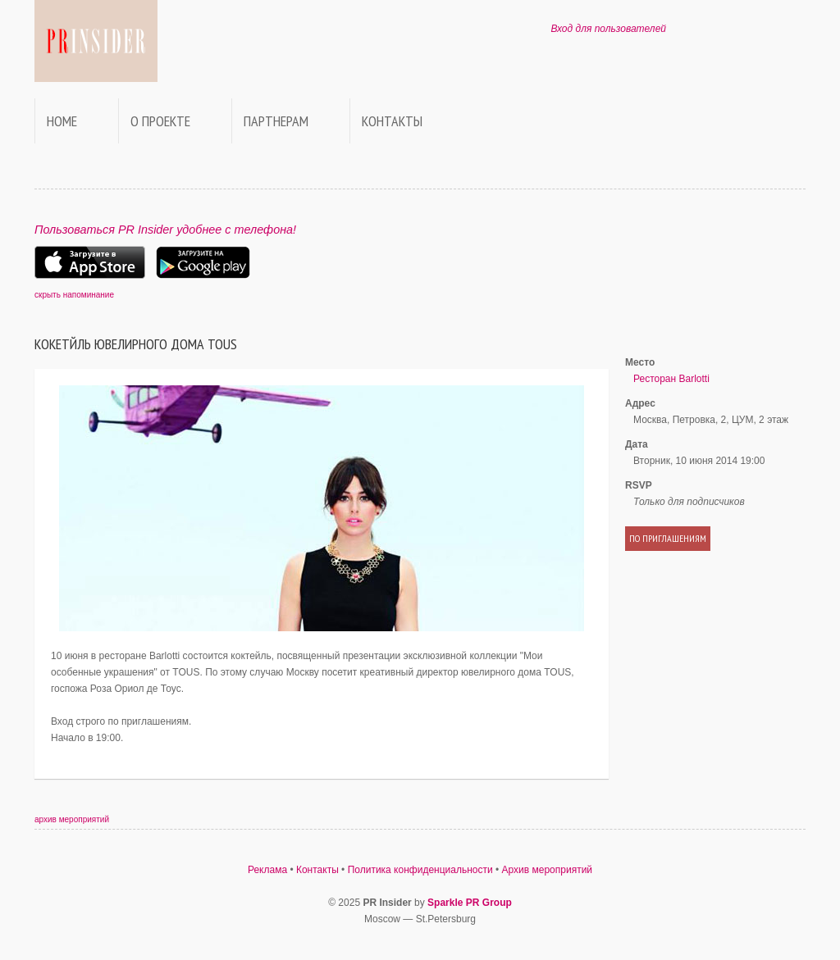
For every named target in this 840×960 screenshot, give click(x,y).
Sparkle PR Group (469, 902)
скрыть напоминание (74, 294)
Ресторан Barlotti (671, 378)
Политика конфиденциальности (420, 870)
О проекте (160, 120)
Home (62, 120)
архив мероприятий (71, 819)
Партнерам (276, 120)
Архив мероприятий (547, 870)
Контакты (392, 120)
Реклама (267, 870)
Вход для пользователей (608, 28)
